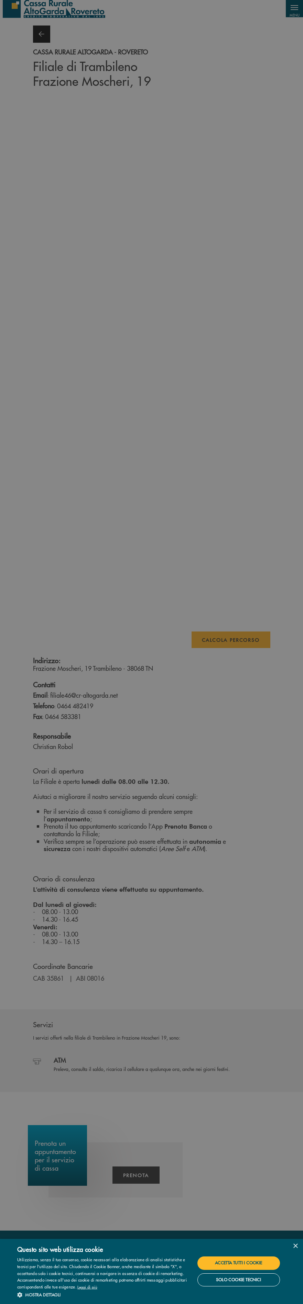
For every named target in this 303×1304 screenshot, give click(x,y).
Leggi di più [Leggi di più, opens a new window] (87, 1287)
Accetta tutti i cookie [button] (238, 1263)
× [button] (295, 1246)
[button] (103, 1295)
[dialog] (151, 1271)
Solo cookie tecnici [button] (238, 1280)
